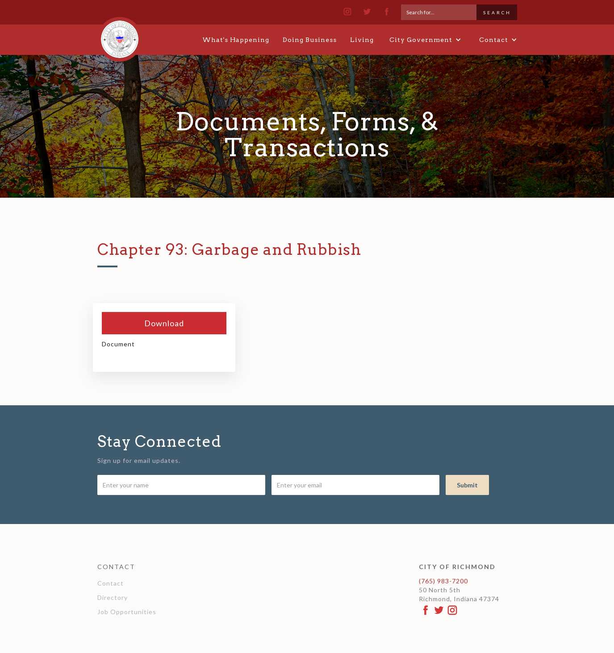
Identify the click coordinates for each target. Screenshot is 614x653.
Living (362, 39)
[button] (425, 39)
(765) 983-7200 (443, 581)
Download (164, 323)
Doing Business (310, 39)
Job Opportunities (126, 612)
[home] (119, 35)
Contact (110, 583)
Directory (112, 597)
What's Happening (235, 39)
